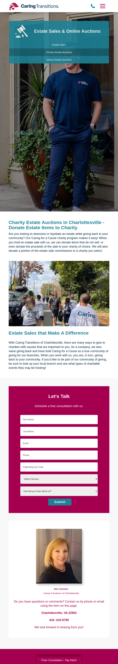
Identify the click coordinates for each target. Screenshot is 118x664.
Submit (59, 502)
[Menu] (102, 6)
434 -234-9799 (59, 620)
